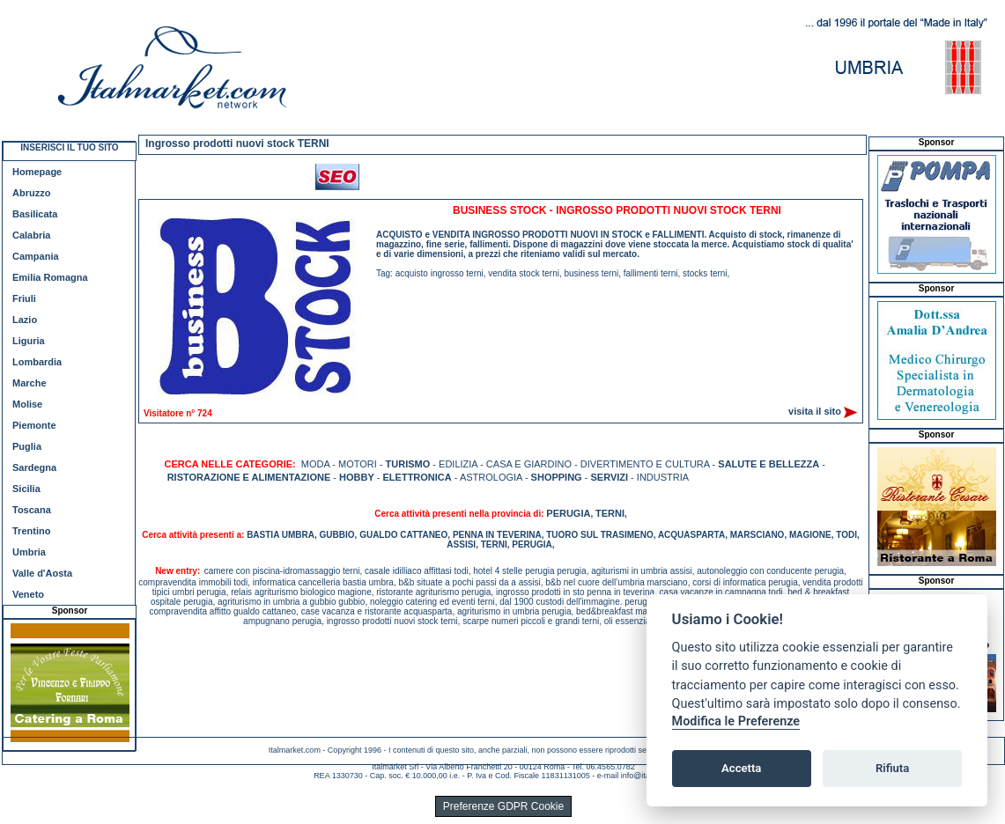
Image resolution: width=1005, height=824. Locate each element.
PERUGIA (568, 513)
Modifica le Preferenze (736, 721)
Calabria (31, 235)
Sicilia (26, 488)
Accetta (741, 768)
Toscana (31, 509)
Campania (35, 256)
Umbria (29, 552)
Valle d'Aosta (42, 573)
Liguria (28, 340)
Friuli (24, 298)
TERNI (609, 513)
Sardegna (34, 467)
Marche (29, 383)
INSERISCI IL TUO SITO (69, 147)
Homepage (37, 171)
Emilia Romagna (50, 277)
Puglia (26, 446)
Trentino (31, 531)
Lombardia (37, 362)
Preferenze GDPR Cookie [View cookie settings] (503, 806)
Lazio (24, 319)
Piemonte (34, 425)
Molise (27, 404)
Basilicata (34, 214)
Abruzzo (31, 193)
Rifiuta (892, 768)
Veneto (28, 594)
